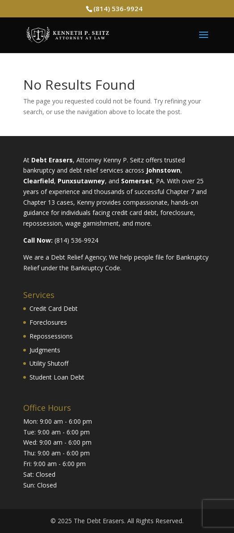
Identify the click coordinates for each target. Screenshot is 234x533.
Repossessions (51, 336)
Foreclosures (48, 322)
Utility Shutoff (48, 363)
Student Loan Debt (56, 377)
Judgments (44, 350)
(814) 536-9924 (117, 8)
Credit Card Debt (53, 308)
